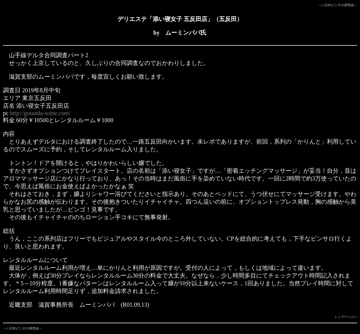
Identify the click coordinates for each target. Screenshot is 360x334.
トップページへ (345, 317)
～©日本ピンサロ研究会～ (337, 5)
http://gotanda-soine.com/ (40, 113)
